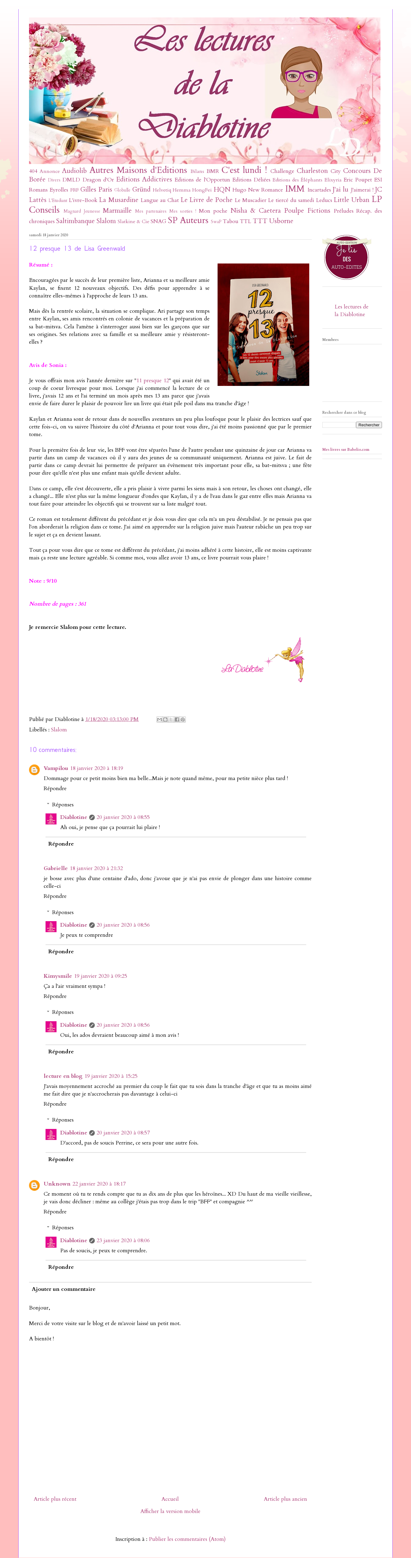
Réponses (63, 805)
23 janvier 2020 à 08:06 (123, 1240)
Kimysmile (58, 976)
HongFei (202, 190)
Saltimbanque (75, 221)
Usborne (281, 221)
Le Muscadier (250, 200)
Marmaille (117, 210)
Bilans (197, 171)
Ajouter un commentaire (64, 1289)
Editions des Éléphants (297, 180)
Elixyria (333, 180)
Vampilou (56, 768)
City (336, 171)
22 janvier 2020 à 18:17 (99, 1184)
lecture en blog (63, 1076)
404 (33, 171)
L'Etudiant (58, 201)
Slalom (106, 221)
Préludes (344, 211)
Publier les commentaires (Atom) (187, 1539)
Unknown (57, 1184)
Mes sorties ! (182, 211)
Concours (357, 170)
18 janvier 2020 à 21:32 (96, 868)
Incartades (319, 190)
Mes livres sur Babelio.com (345, 449)
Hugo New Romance (258, 190)
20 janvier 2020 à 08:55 (123, 817)
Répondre (55, 788)
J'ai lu (340, 189)
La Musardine (118, 200)
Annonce (50, 171)
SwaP (216, 222)
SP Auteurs (188, 220)
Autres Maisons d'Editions (138, 170)
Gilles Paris (96, 189)
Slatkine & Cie (133, 221)
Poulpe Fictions (307, 210)
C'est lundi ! (244, 170)
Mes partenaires (151, 211)
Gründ (141, 189)
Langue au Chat (160, 200)
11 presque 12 (152, 380)
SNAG (158, 221)
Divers (54, 180)
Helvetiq (162, 190)
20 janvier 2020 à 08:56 (123, 925)
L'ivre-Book (83, 200)
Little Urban (351, 200)
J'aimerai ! (362, 190)
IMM (295, 189)
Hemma (182, 190)
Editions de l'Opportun (202, 180)
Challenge (282, 171)
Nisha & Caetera (255, 210)
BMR (213, 171)
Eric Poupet (357, 180)
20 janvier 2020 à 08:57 (123, 1133)
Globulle (122, 190)
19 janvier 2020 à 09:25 (100, 976)
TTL (245, 221)
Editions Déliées (251, 180)
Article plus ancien (285, 1499)
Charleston (312, 170)
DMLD (71, 180)
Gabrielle (56, 868)
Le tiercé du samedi (291, 200)
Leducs (324, 200)
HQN (222, 189)
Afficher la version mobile (170, 1511)
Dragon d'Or (98, 180)
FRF (74, 190)
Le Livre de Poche (207, 200)
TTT (260, 221)
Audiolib (74, 170)
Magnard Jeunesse (82, 211)
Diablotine (73, 817)
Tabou (230, 221)
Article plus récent (55, 1499)
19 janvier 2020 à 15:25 (111, 1076)
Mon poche (213, 211)
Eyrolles (59, 190)
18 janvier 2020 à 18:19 (96, 768)
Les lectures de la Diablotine (352, 310)
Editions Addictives (144, 179)
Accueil (170, 1499)
